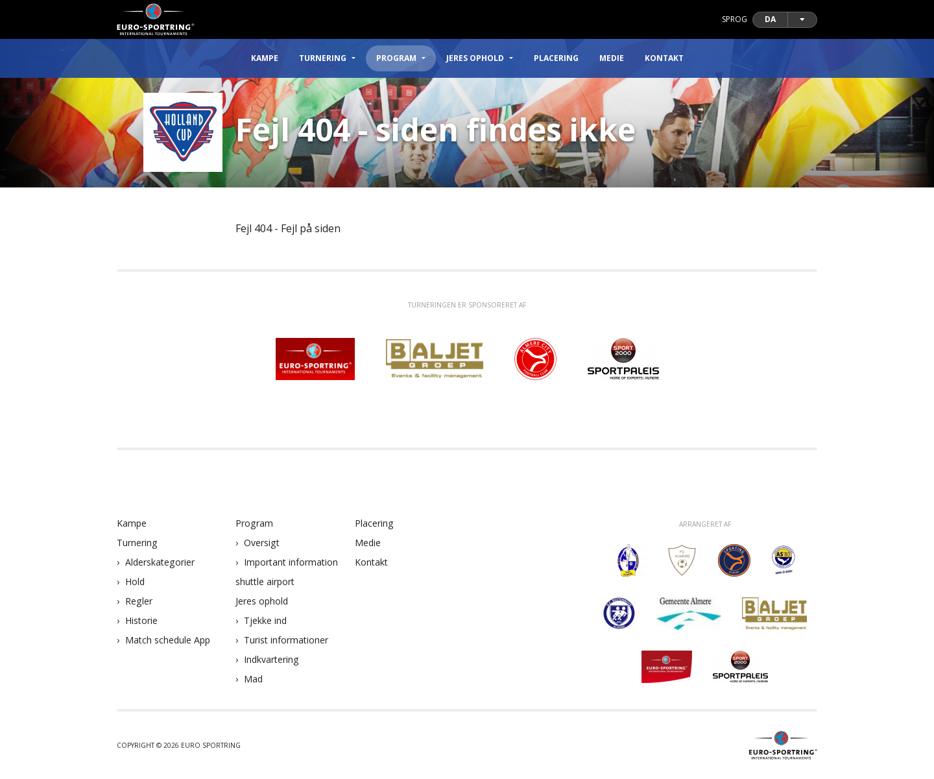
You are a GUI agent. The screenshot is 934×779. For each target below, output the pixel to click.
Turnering (137, 542)
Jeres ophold (261, 601)
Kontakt (664, 58)
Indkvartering (271, 659)
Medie (611, 58)
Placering (556, 58)
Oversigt (262, 542)
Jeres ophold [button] (475, 58)
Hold (135, 581)
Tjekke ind (265, 620)
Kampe (264, 58)
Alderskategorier (160, 562)
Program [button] (396, 58)
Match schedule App (167, 640)
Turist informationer (286, 640)
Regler (138, 601)
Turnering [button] (322, 58)
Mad (253, 679)
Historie (141, 620)
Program (254, 523)
